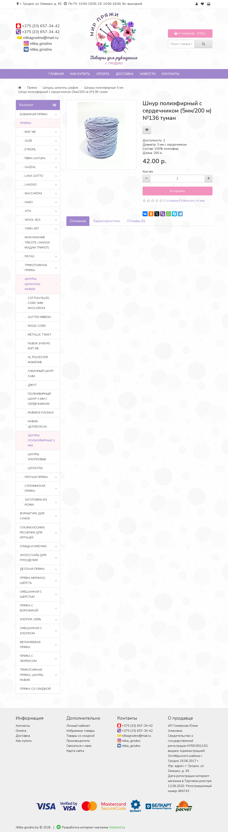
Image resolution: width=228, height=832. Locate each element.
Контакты (170, 74)
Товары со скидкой (80, 736)
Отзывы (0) (136, 221)
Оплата (102, 74)
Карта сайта (75, 751)
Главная (56, 74)
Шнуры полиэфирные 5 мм (103, 88)
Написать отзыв (193, 201)
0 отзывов (171, 201)
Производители (78, 741)
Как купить (80, 74)
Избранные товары (80, 731)
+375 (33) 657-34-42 (41, 25)
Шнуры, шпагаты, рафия (60, 88)
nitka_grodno (41, 43)
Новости (148, 74)
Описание (78, 221)
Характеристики (106, 221)
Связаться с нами (78, 746)
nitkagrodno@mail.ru (41, 37)
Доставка (125, 74)
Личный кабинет (78, 726)
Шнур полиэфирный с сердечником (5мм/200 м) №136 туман (63, 92)
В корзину (177, 191)
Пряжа (32, 88)
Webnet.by (117, 827)
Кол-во (148, 171)
